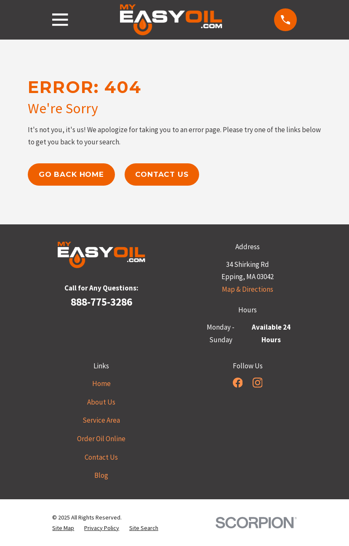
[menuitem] (63, 528)
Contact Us (162, 174)
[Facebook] (238, 383)
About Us (101, 402)
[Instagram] (258, 383)
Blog (101, 475)
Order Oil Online (101, 438)
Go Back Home (71, 174)
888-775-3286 (101, 302)
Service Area (101, 420)
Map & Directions (247, 289)
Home (101, 383)
